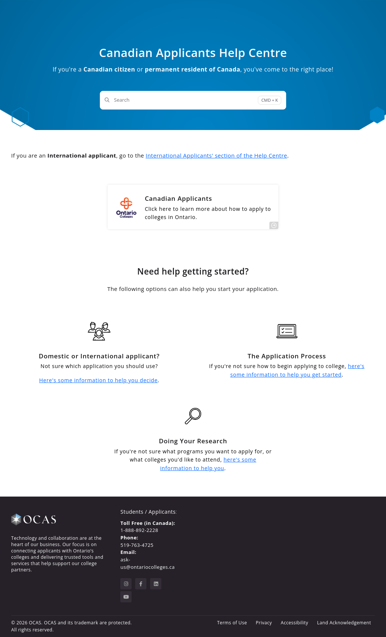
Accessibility (295, 622)
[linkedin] (155, 583)
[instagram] (126, 583)
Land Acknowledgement (344, 622)
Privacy (264, 622)
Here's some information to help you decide (98, 380)
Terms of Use (232, 622)
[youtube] (126, 596)
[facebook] (140, 583)
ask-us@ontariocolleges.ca (147, 563)
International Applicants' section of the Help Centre (216, 155)
